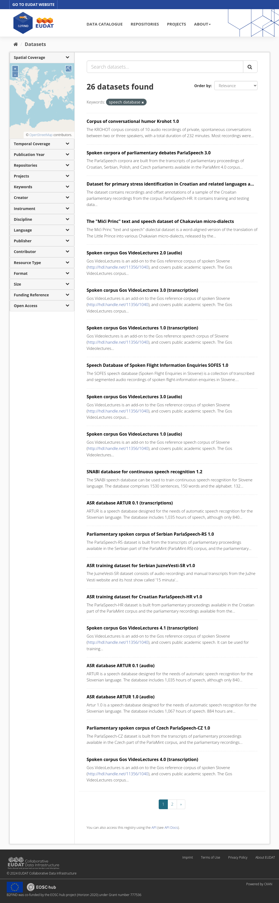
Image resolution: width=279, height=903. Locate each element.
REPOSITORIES (145, 24)
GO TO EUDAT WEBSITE (33, 4)
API (153, 827)
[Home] (15, 44)
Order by (202, 85)
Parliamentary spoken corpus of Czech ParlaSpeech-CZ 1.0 (148, 728)
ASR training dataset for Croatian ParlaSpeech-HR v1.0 (144, 597)
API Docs (171, 827)
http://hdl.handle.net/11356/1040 (118, 267)
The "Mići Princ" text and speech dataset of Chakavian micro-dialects (160, 221)
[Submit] (250, 67)
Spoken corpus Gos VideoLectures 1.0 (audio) (134, 434)
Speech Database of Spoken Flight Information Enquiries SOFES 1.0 (157, 365)
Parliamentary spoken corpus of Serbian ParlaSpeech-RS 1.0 (150, 534)
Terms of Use (210, 857)
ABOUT (202, 24)
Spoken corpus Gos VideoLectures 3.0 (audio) (134, 397)
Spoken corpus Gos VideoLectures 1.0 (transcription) (142, 328)
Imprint (187, 857)
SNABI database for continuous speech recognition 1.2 (144, 472)
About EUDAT (265, 857)
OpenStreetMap (40, 135)
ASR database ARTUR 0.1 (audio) (121, 666)
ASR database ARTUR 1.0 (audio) (121, 697)
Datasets (35, 44)
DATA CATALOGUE (104, 24)
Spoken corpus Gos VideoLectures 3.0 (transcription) (142, 290)
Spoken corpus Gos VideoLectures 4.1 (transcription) (142, 628)
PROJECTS (176, 24)
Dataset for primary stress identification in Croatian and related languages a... (170, 184)
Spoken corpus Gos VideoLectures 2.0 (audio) (134, 253)
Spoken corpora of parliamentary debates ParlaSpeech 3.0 (149, 153)
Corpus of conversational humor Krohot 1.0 (133, 121)
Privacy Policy (237, 857)
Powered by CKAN (259, 884)
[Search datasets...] (165, 67)
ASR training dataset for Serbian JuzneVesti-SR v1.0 (141, 565)
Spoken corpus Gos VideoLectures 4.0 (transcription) (142, 759)
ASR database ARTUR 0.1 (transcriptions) (130, 503)
